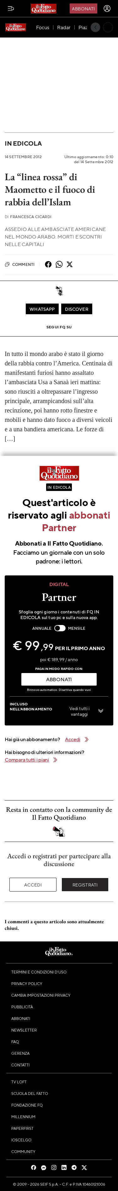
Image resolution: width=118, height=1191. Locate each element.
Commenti (20, 264)
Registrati (85, 884)
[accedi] (107, 8)
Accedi (33, 884)
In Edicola (23, 143)
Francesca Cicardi (28, 216)
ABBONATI (59, 679)
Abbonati (83, 8)
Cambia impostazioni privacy (41, 995)
